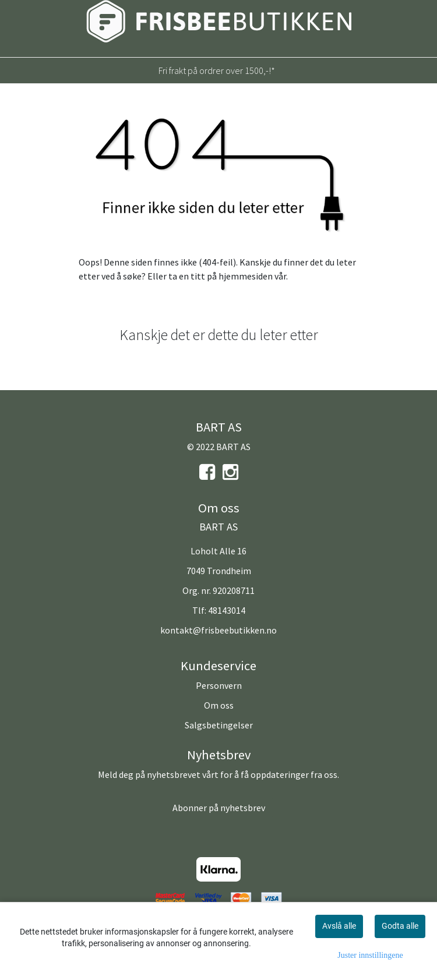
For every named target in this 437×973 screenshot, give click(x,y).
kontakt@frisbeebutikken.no (218, 630)
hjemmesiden (245, 276)
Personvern (219, 685)
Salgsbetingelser (219, 725)
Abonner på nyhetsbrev (218, 807)
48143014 (226, 610)
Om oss (219, 705)
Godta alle (400, 925)
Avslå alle (339, 925)
